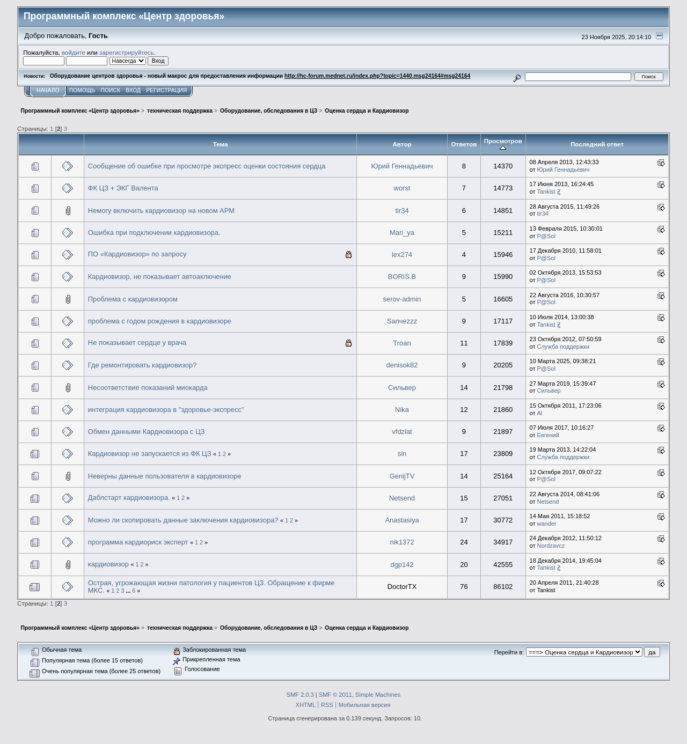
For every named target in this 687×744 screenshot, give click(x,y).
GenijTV (402, 476)
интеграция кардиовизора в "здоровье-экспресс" (166, 410)
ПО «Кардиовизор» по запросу (137, 254)
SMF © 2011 (335, 694)
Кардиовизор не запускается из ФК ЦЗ (149, 454)
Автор (401, 144)
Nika (402, 410)
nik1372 (402, 542)
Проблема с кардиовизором (133, 299)
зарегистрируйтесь (126, 52)
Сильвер (402, 388)
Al (540, 413)
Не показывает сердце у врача (137, 342)
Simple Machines (377, 694)
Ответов (464, 144)
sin (402, 454)
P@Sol (546, 236)
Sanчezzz (402, 321)
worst (402, 188)
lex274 (402, 255)
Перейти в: (509, 652)
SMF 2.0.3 (300, 694)
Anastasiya (402, 520)
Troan (402, 343)
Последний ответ (597, 144)
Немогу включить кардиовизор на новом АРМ (161, 211)
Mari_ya (402, 233)
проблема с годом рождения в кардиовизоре (159, 321)
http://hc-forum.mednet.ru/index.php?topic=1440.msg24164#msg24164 (377, 76)
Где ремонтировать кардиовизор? (142, 365)
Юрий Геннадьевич (402, 166)
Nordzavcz (551, 545)
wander (547, 523)
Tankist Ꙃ (548, 191)
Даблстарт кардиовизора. (129, 497)
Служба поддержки (563, 346)
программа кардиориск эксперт (138, 542)
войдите (73, 52)
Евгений (548, 435)
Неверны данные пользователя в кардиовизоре (165, 476)
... (129, 590)
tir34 (401, 211)
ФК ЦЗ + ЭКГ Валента (123, 188)
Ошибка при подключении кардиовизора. (154, 233)
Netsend (402, 498)
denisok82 (402, 365)
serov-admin (402, 299)
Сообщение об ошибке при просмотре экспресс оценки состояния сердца (207, 166)
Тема (220, 144)
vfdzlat (402, 432)
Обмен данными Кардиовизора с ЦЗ (146, 432)
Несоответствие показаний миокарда (148, 388)
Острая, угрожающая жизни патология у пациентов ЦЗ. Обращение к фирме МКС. (211, 586)
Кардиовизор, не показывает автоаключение (159, 276)
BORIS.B (402, 276)
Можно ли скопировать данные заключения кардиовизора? (183, 520)
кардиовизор (109, 564)
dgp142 (401, 565)
